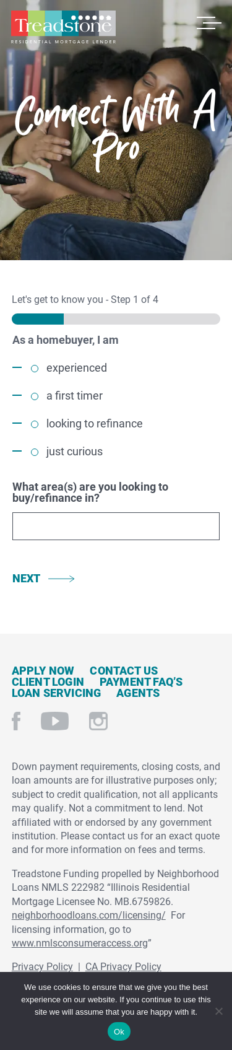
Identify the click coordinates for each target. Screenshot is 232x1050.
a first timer (74, 395)
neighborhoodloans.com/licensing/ (89, 914)
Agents (138, 692)
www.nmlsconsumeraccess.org (80, 942)
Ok (119, 1031)
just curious (74, 451)
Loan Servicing (56, 692)
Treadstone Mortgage (63, 27)
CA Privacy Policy (123, 966)
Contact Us (124, 670)
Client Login (48, 681)
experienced (76, 367)
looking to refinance (94, 423)
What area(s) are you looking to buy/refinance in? (90, 492)
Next (26, 578)
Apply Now (43, 670)
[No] (218, 1009)
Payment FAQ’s (141, 681)
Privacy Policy (42, 966)
